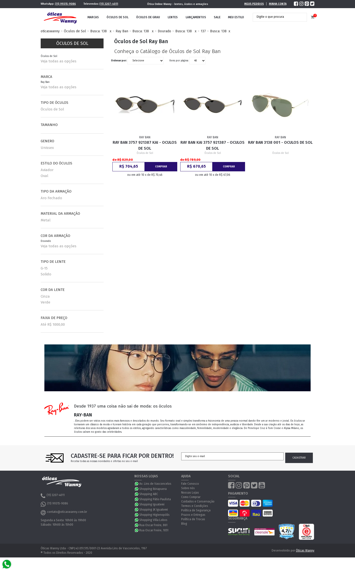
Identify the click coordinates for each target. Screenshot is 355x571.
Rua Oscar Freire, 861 (153, 525)
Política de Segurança (196, 510)
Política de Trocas (193, 519)
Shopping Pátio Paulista (155, 499)
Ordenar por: (119, 60)
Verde (45, 302)
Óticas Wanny (305, 550)
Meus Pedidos (254, 3)
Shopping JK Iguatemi (153, 509)
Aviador (47, 170)
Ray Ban (122, 31)
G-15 (44, 268)
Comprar (161, 166)
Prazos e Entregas (193, 515)
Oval (44, 176)
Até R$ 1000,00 (53, 324)
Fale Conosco (190, 483)
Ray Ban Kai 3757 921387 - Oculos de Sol (212, 145)
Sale (217, 17)
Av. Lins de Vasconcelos (155, 483)
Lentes (173, 17)
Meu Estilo (236, 17)
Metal (46, 220)
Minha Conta (277, 3)
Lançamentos (196, 17)
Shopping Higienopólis (154, 515)
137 (203, 31)
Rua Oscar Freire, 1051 (153, 530)
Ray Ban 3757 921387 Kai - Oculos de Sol (145, 145)
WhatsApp (136, 484)
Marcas (93, 17)
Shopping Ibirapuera (153, 489)
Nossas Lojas (190, 492)
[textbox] (276, 16)
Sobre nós (188, 488)
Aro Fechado (51, 198)
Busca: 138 (98, 31)
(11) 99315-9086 (65, 3)
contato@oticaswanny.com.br (64, 513)
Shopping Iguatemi (151, 504)
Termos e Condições (194, 506)
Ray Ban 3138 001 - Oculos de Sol (280, 142)
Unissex (47, 147)
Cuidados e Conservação (197, 501)
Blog (184, 523)
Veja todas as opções (58, 61)
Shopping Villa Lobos (153, 520)
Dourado (164, 31)
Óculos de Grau (148, 17)
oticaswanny (50, 31)
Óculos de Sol (117, 17)
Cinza (45, 296)
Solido (46, 274)
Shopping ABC (148, 494)
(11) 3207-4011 (108, 3)
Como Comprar (190, 497)
